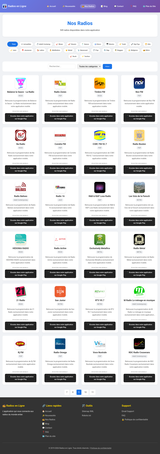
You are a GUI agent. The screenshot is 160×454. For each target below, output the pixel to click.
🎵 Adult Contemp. (44, 44)
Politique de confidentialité (100, 448)
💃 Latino (40, 50)
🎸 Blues (59, 44)
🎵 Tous (12, 44)
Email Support (128, 411)
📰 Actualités (26, 44)
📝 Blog (104, 6)
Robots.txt (86, 415)
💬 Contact (118, 6)
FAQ (123, 415)
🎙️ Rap (106, 50)
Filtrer (107, 66)
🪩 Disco (97, 44)
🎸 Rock (73, 56)
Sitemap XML (88, 411)
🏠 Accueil (51, 6)
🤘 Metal (68, 50)
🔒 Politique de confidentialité (135, 419)
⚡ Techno (86, 56)
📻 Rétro (146, 50)
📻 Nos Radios (88, 6)
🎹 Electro (110, 44)
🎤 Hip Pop (135, 44)
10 (85, 392)
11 (93, 392)
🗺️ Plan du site (48, 436)
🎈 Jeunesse (27, 50)
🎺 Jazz (13, 50)
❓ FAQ (133, 6)
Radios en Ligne (17, 6)
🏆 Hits (148, 44)
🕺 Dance (85, 44)
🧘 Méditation (54, 50)
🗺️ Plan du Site (149, 6)
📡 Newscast (83, 50)
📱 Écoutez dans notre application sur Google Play (21, 117)
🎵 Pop (95, 50)
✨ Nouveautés (68, 6)
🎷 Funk (123, 44)
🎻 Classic (72, 44)
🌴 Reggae (119, 50)
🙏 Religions (133, 50)
